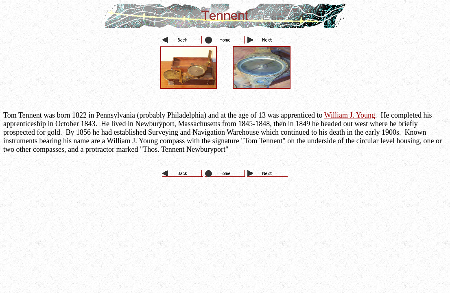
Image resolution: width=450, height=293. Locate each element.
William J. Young (349, 115)
